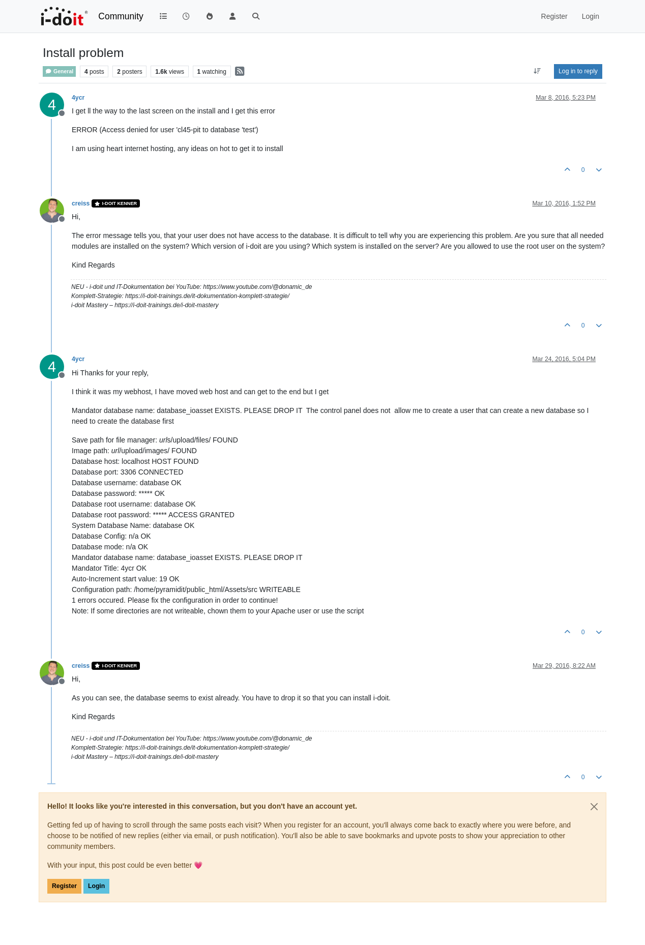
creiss (81, 203)
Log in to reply (578, 71)
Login (96, 886)
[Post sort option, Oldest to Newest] (537, 71)
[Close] (594, 806)
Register (64, 886)
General (59, 71)
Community (120, 16)
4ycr (78, 97)
